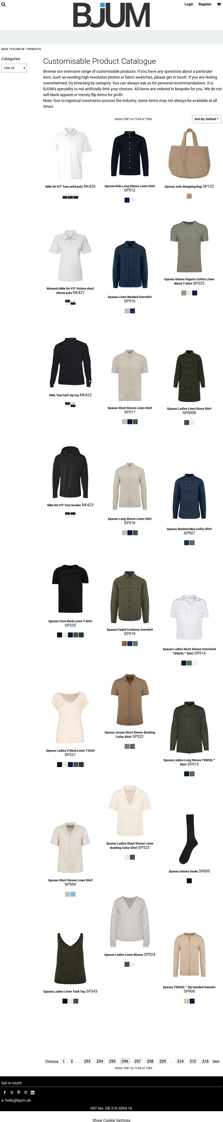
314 (180, 1061)
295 (112, 1061)
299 (162, 1061)
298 (150, 1061)
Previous (52, 1061)
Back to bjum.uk (13, 49)
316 (205, 1061)
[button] (3, 4)
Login (189, 4)
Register (205, 4)
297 (137, 1061)
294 (100, 1061)
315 (193, 1061)
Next (216, 1061)
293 (87, 1061)
